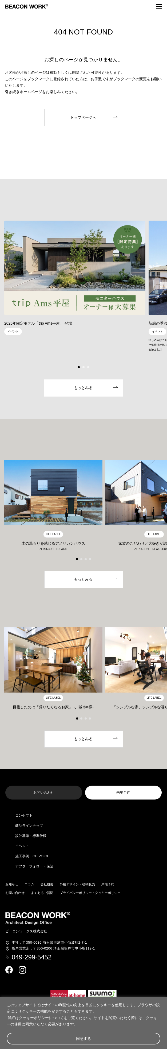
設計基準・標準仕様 (30, 836)
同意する (83, 1038)
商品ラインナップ (29, 826)
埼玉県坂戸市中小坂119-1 (53, 948)
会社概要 (47, 884)
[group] (74, 279)
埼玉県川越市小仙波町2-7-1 (49, 942)
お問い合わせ (15, 893)
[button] (79, 367)
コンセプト (24, 815)
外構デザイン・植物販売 (77, 884)
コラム (29, 884)
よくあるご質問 (42, 893)
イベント (22, 846)
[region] (83, 1023)
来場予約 (107, 884)
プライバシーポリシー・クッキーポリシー (90, 893)
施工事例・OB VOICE (32, 856)
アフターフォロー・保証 (34, 866)
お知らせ (11, 884)
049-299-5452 (31, 957)
